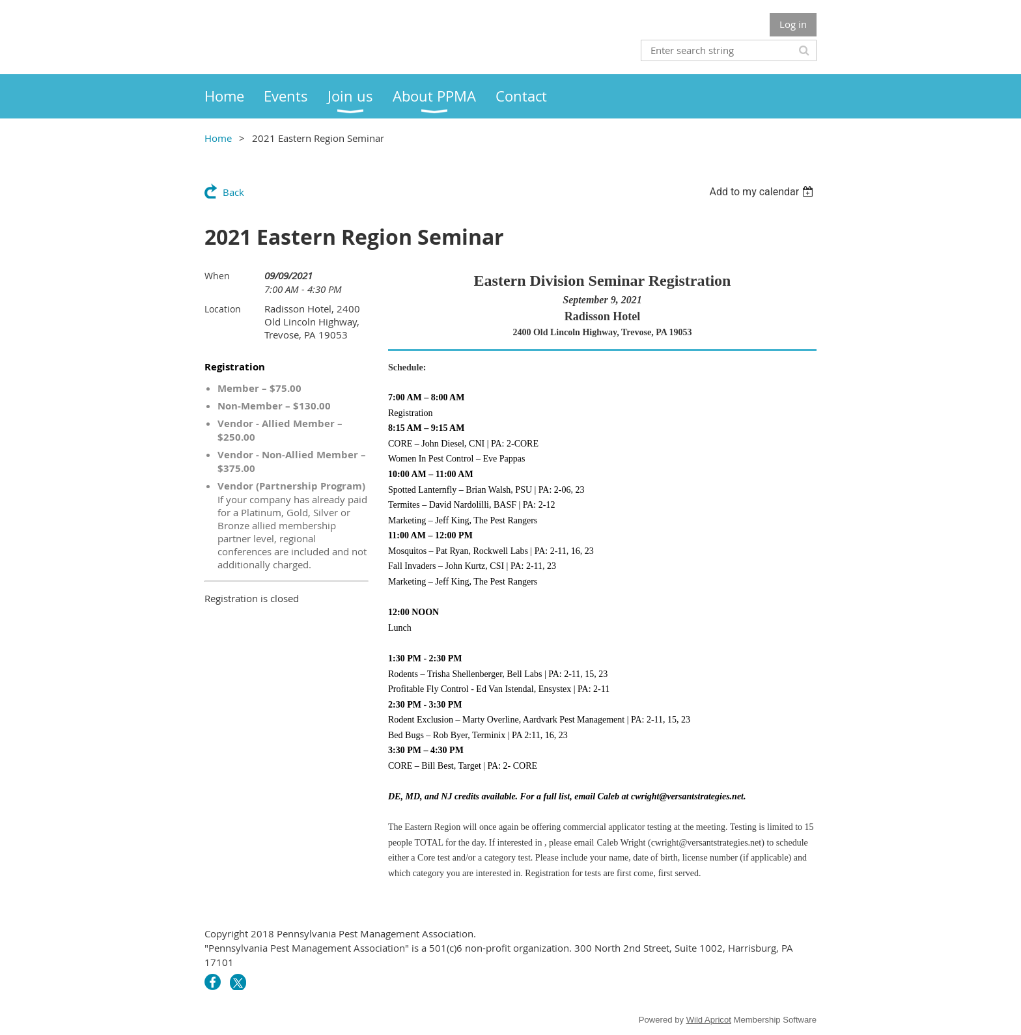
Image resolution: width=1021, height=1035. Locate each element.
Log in (793, 24)
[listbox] (763, 192)
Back (233, 192)
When (217, 275)
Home (218, 138)
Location (222, 309)
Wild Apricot (708, 1020)
